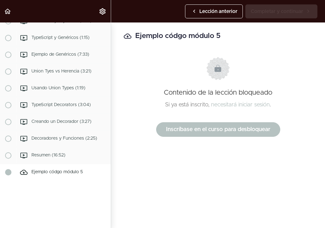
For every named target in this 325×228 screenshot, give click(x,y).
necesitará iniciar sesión (240, 105)
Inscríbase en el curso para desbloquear (218, 129)
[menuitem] (103, 11)
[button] (8, 11)
